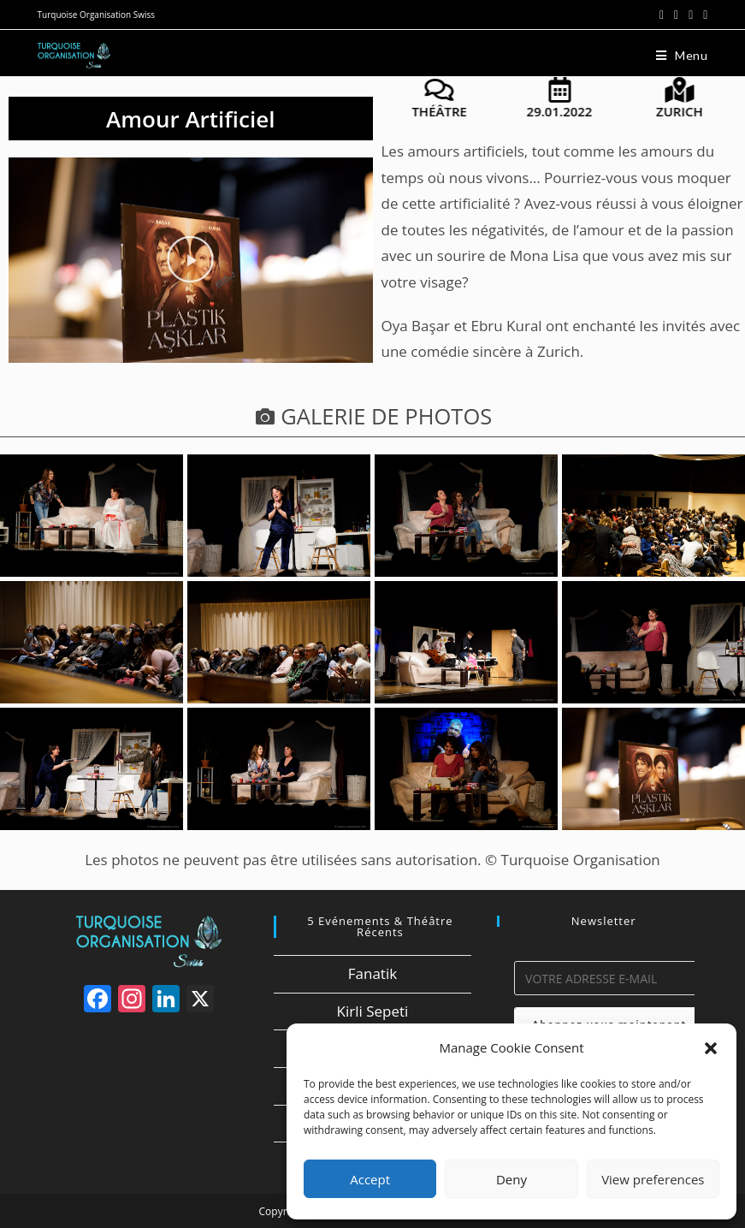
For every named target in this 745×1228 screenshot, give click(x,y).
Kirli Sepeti (373, 1011)
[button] (710, 1048)
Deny (511, 1179)
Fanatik (372, 973)
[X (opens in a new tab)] (661, 14)
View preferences (652, 1179)
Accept (370, 1179)
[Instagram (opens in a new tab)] (690, 14)
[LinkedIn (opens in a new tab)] (702, 14)
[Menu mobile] (682, 55)
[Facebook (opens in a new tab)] (676, 14)
